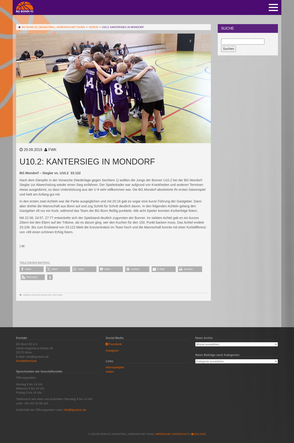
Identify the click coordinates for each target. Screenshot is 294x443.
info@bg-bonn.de (75, 410)
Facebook (114, 344)
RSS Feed (58, 295)
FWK (52, 150)
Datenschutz (180, 434)
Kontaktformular (26, 361)
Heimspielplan (115, 367)
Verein (26, 295)
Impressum (163, 434)
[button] (32, 269)
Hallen (110, 371)
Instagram (112, 350)
